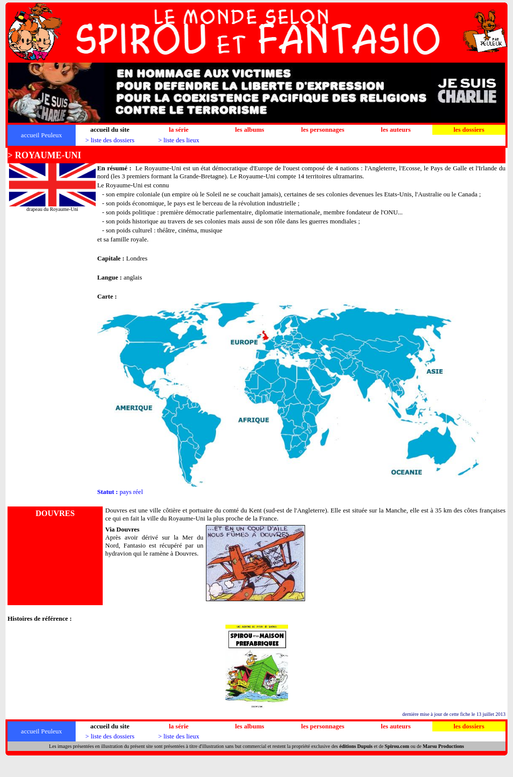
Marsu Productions (443, 746)
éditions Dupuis (355, 746)
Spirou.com (397, 746)
